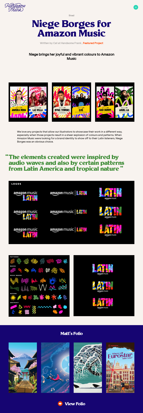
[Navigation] (136, 7)
